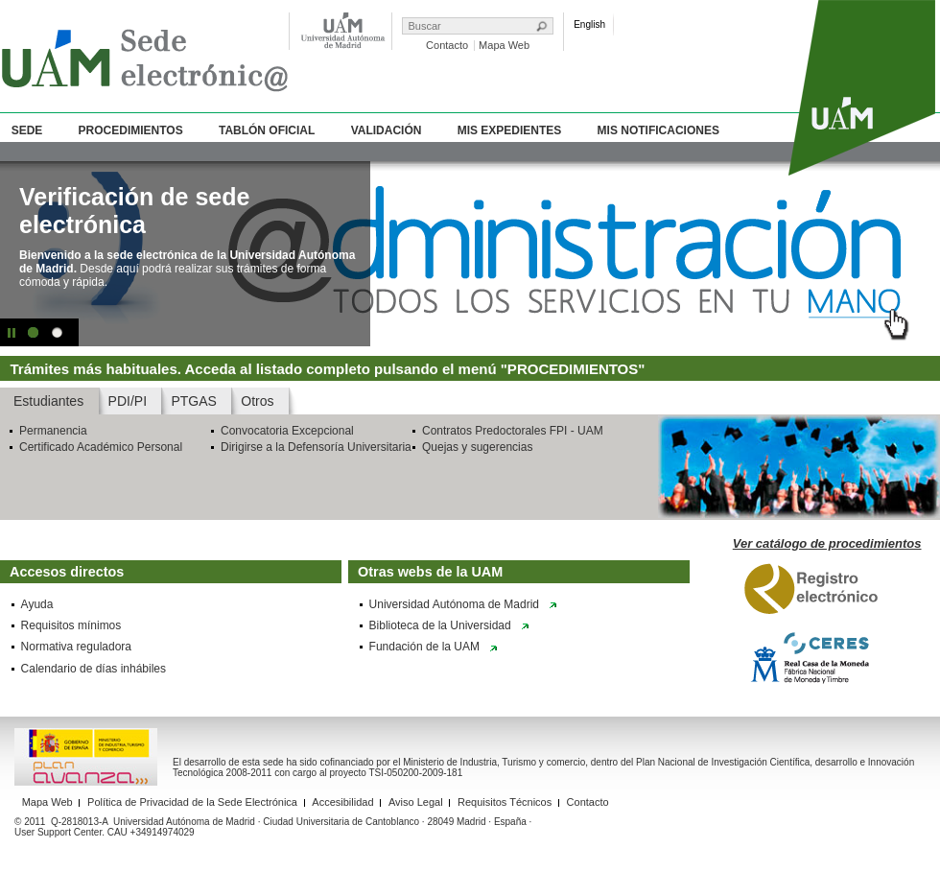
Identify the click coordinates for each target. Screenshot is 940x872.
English (589, 24)
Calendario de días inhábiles (93, 668)
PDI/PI (127, 401)
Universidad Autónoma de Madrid (454, 604)
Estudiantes (48, 401)
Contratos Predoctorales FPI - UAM (512, 430)
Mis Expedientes (510, 130)
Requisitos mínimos (71, 625)
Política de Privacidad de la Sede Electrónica (192, 802)
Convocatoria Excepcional (287, 430)
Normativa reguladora (76, 646)
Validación (386, 130)
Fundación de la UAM (424, 646)
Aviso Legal (415, 802)
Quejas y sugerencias (477, 447)
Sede (27, 130)
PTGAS (193, 401)
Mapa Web (504, 45)
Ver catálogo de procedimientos (827, 543)
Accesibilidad (342, 802)
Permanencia (53, 430)
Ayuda (37, 604)
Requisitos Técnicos (505, 802)
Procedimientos (131, 130)
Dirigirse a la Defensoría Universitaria (316, 447)
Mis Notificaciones (658, 130)
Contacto (447, 45)
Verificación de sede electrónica (134, 210)
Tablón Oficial (267, 130)
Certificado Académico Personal (100, 447)
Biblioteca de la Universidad (440, 625)
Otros (257, 401)
